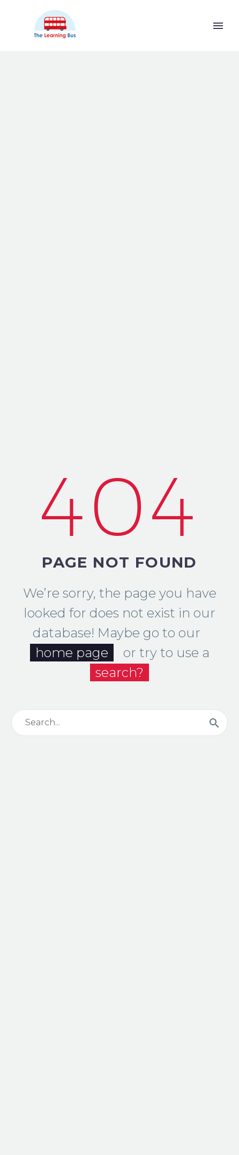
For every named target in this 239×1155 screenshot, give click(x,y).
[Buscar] (119, 722)
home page (71, 652)
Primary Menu (218, 26)
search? (119, 672)
